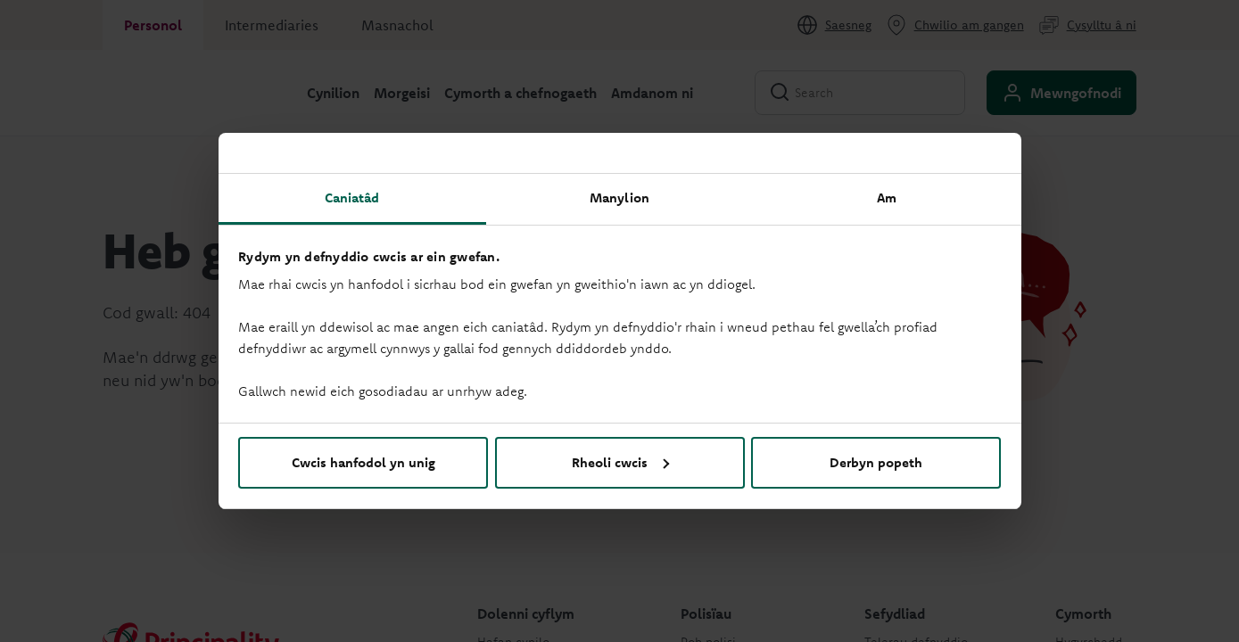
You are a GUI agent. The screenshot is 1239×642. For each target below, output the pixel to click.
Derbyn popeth (876, 462)
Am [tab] (886, 197)
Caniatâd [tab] (352, 197)
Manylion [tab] (619, 197)
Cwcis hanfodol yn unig (363, 462)
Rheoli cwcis (620, 462)
